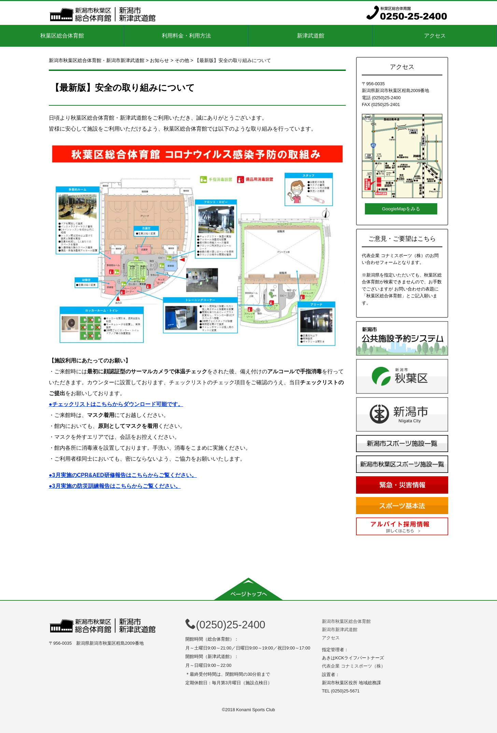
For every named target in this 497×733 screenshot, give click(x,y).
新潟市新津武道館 (339, 629)
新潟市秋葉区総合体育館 (346, 621)
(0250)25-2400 (225, 625)
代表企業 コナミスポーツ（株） (353, 666)
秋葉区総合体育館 (62, 36)
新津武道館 (310, 36)
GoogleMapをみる (401, 208)
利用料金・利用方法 (186, 36)
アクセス (435, 36)
